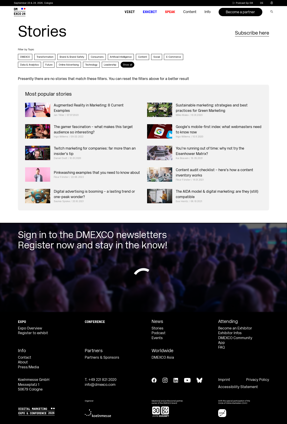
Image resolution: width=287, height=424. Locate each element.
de (261, 3)
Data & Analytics (29, 64)
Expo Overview (30, 328)
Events (157, 338)
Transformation (45, 56)
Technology (91, 64)
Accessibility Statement (238, 387)
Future (48, 64)
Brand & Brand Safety (72, 56)
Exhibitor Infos (230, 333)
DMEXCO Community (235, 338)
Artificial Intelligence (121, 56)
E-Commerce (173, 56)
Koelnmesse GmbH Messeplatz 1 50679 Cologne (33, 385)
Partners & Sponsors (102, 357)
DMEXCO (25, 56)
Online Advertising (69, 64)
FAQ (221, 347)
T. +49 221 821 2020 (100, 380)
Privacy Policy (257, 380)
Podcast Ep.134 (242, 3)
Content (142, 56)
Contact (24, 357)
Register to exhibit (33, 333)
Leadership (110, 64)
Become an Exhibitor (235, 328)
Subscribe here (252, 33)
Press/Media (28, 367)
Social (156, 56)
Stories (157, 328)
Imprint (224, 380)
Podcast (158, 333)
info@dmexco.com (100, 384)
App (221, 342)
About (23, 362)
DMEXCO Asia (163, 357)
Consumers (97, 56)
